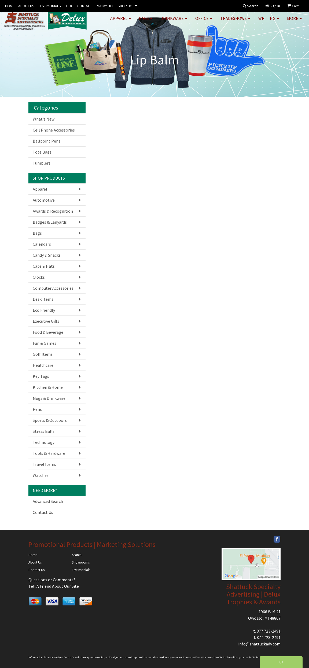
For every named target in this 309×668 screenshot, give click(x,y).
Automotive (44, 200)
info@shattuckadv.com (259, 644)
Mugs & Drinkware (49, 398)
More (294, 21)
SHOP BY (125, 5)
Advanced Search (48, 501)
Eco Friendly (44, 310)
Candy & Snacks (47, 255)
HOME (9, 5)
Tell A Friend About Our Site (53, 586)
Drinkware (173, 21)
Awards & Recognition (53, 211)
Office (203, 21)
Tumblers (41, 163)
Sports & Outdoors (50, 420)
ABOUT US (26, 5)
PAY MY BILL (105, 5)
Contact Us (43, 512)
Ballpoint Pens (46, 141)
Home (32, 555)
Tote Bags (42, 152)
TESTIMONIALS (49, 5)
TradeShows (235, 21)
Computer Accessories (53, 288)
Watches (41, 475)
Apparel (120, 21)
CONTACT (84, 5)
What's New (43, 119)
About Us (35, 562)
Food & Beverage (48, 332)
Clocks (39, 277)
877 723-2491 (269, 631)
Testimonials (81, 570)
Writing (268, 21)
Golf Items (43, 354)
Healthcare (43, 365)
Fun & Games (44, 343)
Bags (145, 21)
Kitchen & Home (48, 387)
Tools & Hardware (49, 453)
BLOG (69, 5)
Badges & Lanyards (50, 222)
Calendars (42, 244)
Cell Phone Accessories (54, 130)
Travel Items (44, 464)
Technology (43, 442)
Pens (37, 409)
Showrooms (81, 562)
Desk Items (43, 299)
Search (77, 555)
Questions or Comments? (51, 579)
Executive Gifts (46, 321)
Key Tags (41, 376)
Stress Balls (43, 431)
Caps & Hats (44, 266)
